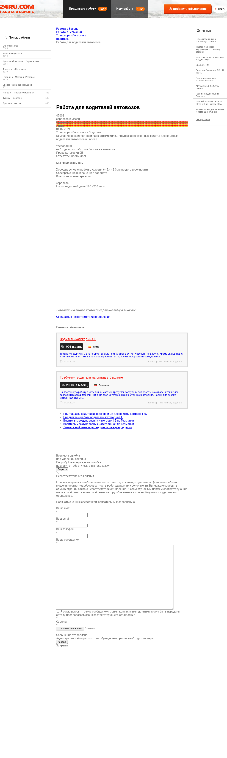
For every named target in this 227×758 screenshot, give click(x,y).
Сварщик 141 (202, 65)
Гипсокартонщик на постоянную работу (206, 40)
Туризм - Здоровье (12, 98)
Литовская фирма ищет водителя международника (97, 427)
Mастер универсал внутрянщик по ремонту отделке (208, 49)
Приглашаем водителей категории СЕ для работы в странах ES (105, 414)
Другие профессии (12, 103)
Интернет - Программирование (18, 92)
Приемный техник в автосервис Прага (206, 79)
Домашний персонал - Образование (21, 61)
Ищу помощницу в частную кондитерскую (210, 58)
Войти (221, 8)
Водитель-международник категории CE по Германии (98, 420)
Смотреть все (203, 119)
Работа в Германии (69, 32)
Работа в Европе (67, 28)
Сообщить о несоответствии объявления (83, 317)
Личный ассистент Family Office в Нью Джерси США (209, 102)
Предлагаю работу (87, 9)
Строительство (10, 46)
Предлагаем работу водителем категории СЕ (93, 417)
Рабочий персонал (12, 53)
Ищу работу (130, 9)
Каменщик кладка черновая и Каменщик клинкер (210, 110)
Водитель (62, 39)
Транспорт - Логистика (14, 69)
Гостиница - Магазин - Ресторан (19, 77)
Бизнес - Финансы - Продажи (17, 85)
